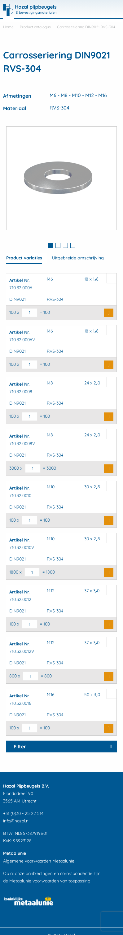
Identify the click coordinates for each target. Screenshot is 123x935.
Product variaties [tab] (24, 258)
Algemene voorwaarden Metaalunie (38, 861)
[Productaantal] (29, 312)
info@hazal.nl (16, 821)
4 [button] (72, 245)
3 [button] (65, 245)
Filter (20, 746)
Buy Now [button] (108, 313)
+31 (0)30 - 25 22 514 (23, 813)
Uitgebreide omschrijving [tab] (78, 258)
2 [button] (57, 245)
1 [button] (50, 245)
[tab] (50, 246)
